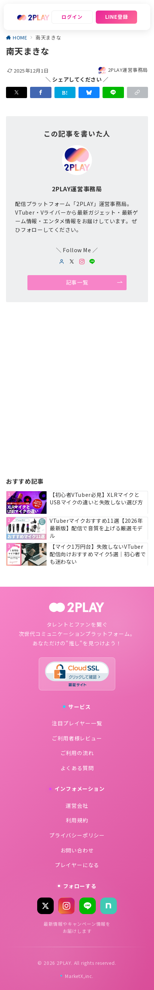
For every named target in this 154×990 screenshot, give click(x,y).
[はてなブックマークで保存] (64, 92)
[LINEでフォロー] (92, 261)
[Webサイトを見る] (62, 261)
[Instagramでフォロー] (82, 261)
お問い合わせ (77, 850)
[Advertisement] (77, 391)
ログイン (72, 16)
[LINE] (87, 906)
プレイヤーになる (77, 865)
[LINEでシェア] (113, 92)
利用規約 (77, 820)
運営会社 (77, 805)
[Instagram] (66, 906)
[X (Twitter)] (45, 906)
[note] (108, 906)
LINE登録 (116, 16)
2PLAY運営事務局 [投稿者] (123, 69)
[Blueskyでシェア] (89, 92)
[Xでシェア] (16, 92)
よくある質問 (77, 768)
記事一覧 (94, 282)
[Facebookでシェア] (40, 92)
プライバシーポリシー (77, 835)
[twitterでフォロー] (72, 261)
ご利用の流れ (77, 753)
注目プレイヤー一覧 (77, 723)
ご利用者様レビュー (77, 738)
